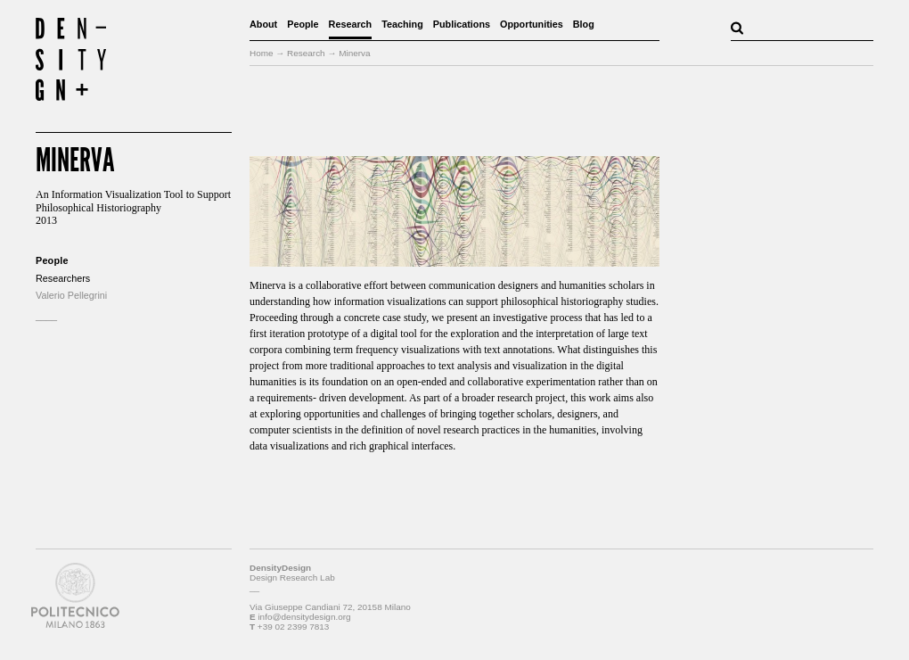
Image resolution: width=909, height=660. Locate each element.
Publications (461, 24)
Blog (583, 24)
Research (351, 24)
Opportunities (531, 24)
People (302, 24)
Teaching (402, 24)
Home (262, 53)
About (263, 24)
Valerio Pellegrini (71, 295)
